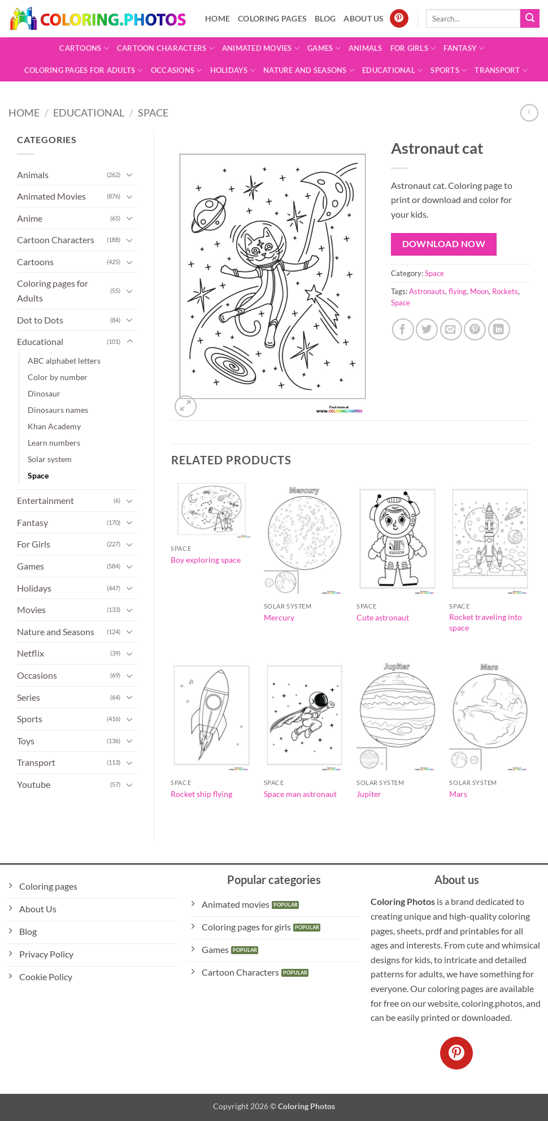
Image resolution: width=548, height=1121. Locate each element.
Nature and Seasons (308, 70)
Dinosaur (44, 393)
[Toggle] (130, 174)
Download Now (444, 244)
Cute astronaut (382, 617)
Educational (392, 70)
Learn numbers (54, 442)
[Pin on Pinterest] (475, 329)
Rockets (505, 291)
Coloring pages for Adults (83, 70)
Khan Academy (54, 426)
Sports (448, 70)
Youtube (33, 784)
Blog (325, 18)
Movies (31, 609)
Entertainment (45, 500)
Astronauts (427, 291)
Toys (25, 740)
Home (217, 18)
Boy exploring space (206, 559)
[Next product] (529, 113)
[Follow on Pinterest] (399, 18)
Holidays (233, 70)
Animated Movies (260, 48)
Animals (365, 48)
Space (153, 112)
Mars (458, 794)
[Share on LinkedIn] (499, 329)
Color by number (58, 377)
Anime (29, 218)
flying (458, 291)
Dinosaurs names (58, 410)
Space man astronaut (300, 794)
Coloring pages (272, 18)
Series (28, 697)
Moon (479, 291)
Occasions (176, 70)
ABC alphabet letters (64, 360)
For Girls (413, 48)
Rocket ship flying (201, 794)
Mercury (279, 617)
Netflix (30, 653)
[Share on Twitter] (427, 329)
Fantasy (463, 48)
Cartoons (84, 48)
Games (324, 48)
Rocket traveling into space (485, 622)
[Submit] (530, 18)
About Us (363, 18)
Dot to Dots (40, 319)
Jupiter (368, 794)
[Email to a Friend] (451, 329)
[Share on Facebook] (403, 329)
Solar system (50, 459)
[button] (186, 406)
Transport (501, 70)
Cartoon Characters (165, 48)
